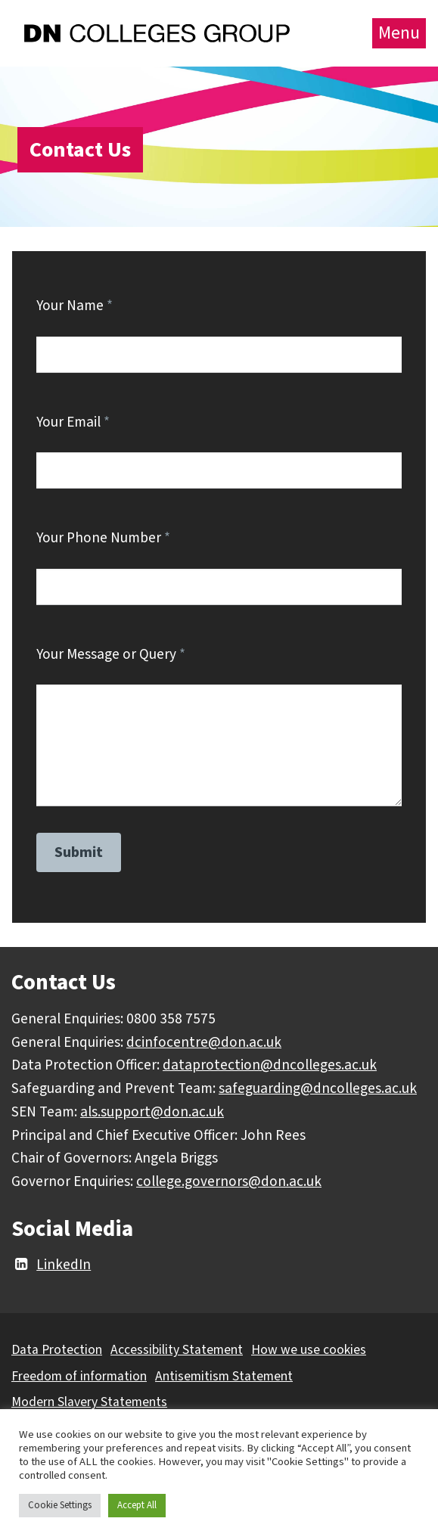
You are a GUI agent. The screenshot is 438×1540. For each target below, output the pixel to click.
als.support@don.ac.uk (152, 1111)
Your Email (73, 422)
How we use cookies (308, 1349)
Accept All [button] (137, 1505)
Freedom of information (79, 1376)
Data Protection (56, 1349)
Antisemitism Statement (224, 1376)
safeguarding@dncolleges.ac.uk (318, 1088)
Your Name (74, 305)
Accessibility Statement (176, 1349)
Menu (399, 33)
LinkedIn (51, 1264)
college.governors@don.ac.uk (229, 1181)
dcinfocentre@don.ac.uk (203, 1042)
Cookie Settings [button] (60, 1505)
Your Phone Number (103, 537)
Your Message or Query (110, 654)
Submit (78, 852)
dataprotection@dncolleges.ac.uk (270, 1065)
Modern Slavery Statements (89, 1402)
